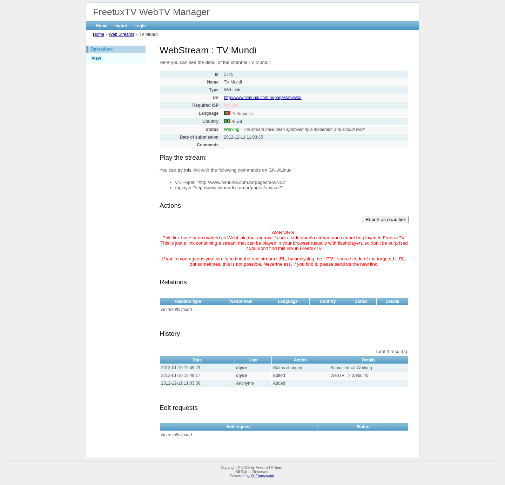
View (96, 58)
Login (140, 26)
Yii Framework (262, 476)
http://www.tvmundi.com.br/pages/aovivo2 (263, 97)
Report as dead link (385, 219)
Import (120, 26)
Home (101, 26)
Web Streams (121, 34)
